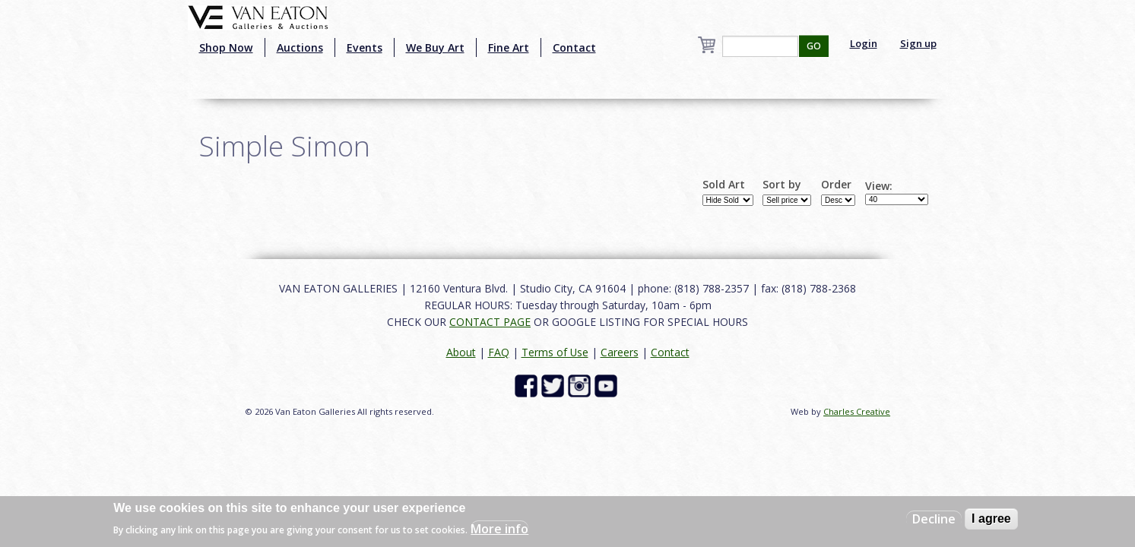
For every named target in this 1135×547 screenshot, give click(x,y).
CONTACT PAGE (490, 322)
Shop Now (226, 47)
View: (878, 186)
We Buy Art (435, 47)
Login (863, 43)
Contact (574, 47)
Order (836, 184)
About (461, 352)
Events (364, 47)
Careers (620, 352)
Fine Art (508, 47)
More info (499, 528)
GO (814, 46)
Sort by (781, 184)
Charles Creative (856, 411)
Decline (934, 519)
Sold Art (723, 184)
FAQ (498, 352)
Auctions (300, 47)
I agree (991, 518)
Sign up (918, 43)
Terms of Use (555, 352)
